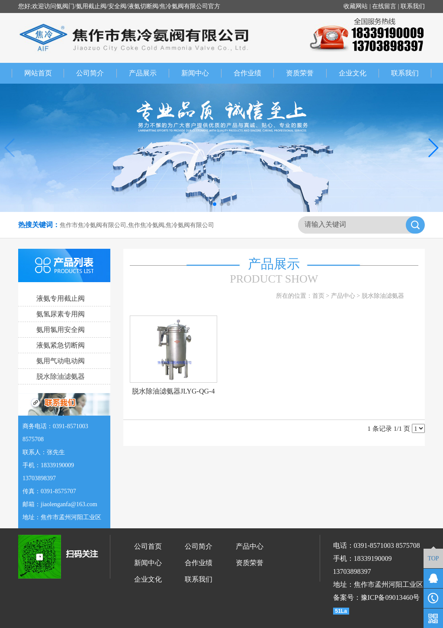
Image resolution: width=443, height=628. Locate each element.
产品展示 (149, 73)
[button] (214, 204)
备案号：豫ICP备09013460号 (376, 597)
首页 (318, 296)
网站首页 (38, 73)
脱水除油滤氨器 (383, 296)
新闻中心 (201, 73)
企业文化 (359, 73)
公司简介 (96, 73)
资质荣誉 (306, 73)
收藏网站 (355, 6)
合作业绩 (254, 73)
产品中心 (343, 296)
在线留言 (384, 6)
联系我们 (413, 6)
